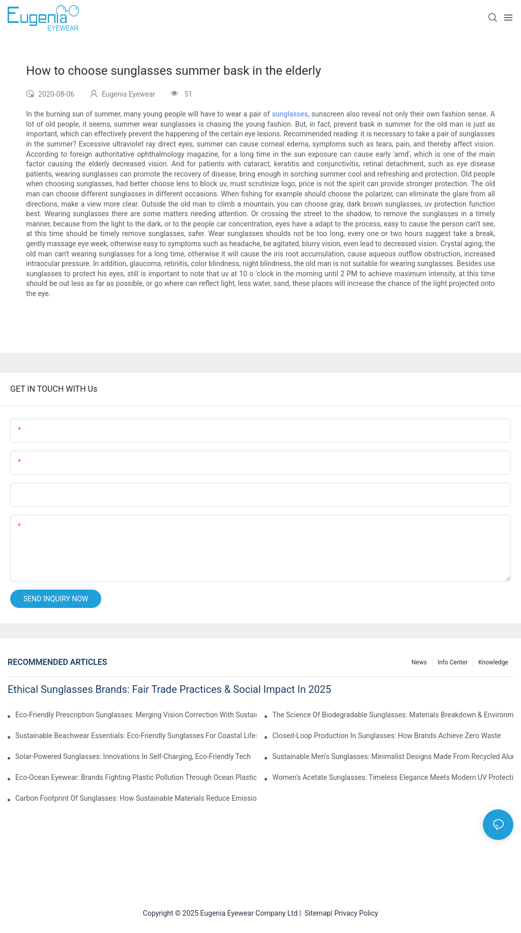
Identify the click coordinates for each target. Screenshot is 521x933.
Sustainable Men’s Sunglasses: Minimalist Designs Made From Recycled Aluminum (392, 756)
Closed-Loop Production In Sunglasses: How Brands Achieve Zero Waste (386, 736)
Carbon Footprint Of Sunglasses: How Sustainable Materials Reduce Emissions (135, 798)
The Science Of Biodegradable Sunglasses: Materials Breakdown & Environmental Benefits (392, 715)
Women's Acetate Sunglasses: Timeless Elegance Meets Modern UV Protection (392, 777)
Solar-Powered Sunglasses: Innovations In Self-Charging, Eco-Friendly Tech (133, 756)
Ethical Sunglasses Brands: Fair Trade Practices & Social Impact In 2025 (169, 689)
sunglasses (290, 114)
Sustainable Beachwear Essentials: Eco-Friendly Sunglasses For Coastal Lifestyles (135, 736)
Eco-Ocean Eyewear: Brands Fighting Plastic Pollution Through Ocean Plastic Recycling (135, 777)
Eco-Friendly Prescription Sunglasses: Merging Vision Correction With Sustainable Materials (135, 715)
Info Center (453, 662)
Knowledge (493, 662)
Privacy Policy (356, 913)
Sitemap (316, 913)
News (419, 662)
